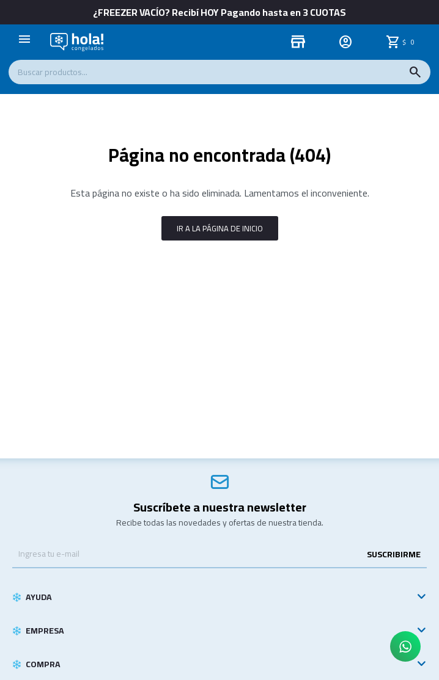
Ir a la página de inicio (220, 228)
